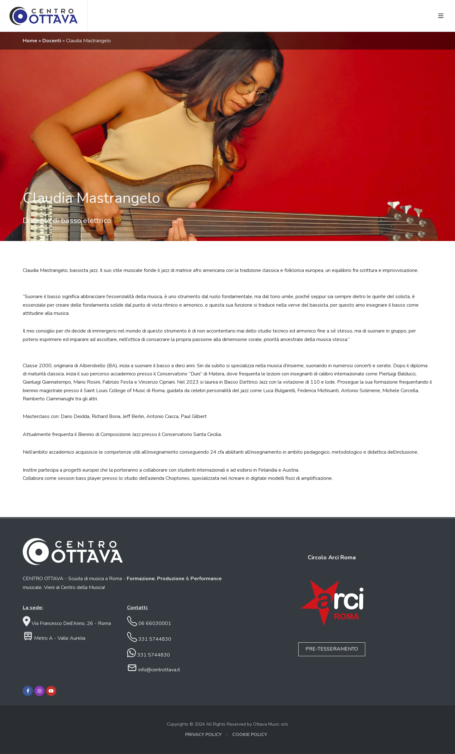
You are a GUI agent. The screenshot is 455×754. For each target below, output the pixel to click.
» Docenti (51, 40)
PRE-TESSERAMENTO (332, 648)
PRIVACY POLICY (203, 735)
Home (31, 40)
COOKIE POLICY (249, 735)
